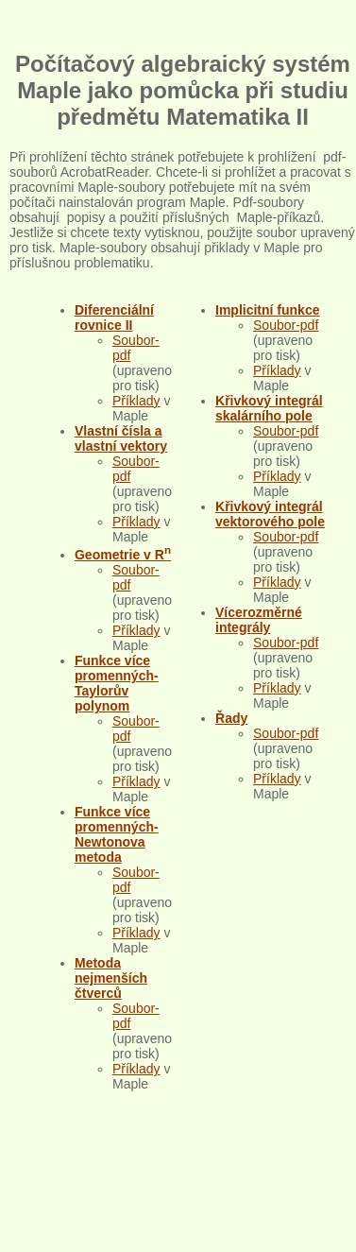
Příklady (136, 400)
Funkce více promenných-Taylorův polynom (117, 683)
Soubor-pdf (285, 325)
